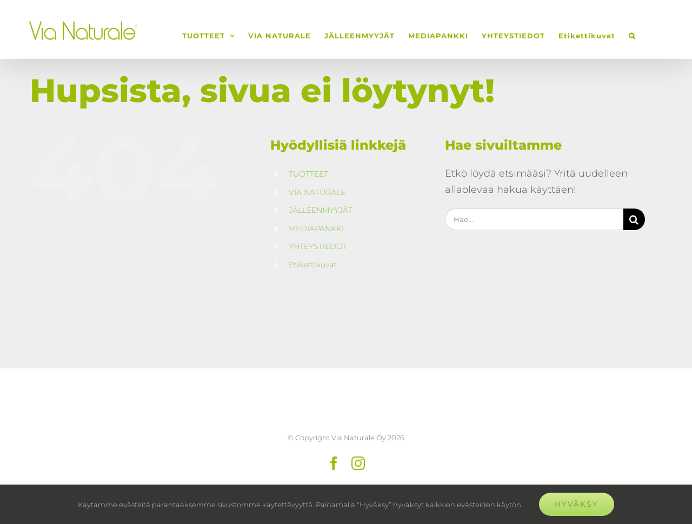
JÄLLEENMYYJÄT (320, 210)
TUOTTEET (308, 174)
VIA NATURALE (317, 192)
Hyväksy (576, 504)
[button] (632, 35)
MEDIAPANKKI (316, 228)
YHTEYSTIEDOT (318, 246)
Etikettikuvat (313, 265)
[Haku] (634, 219)
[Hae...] (534, 219)
